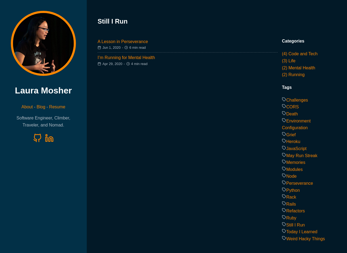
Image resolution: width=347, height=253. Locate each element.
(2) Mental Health (298, 68)
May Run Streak (301, 155)
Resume (57, 107)
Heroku (293, 141)
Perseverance (299, 183)
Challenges (297, 100)
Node (291, 176)
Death (292, 114)
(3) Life (288, 61)
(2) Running (293, 74)
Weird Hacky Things (305, 238)
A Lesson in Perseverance (123, 41)
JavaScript (296, 148)
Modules (294, 169)
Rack (291, 197)
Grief (291, 134)
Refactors (295, 211)
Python (293, 190)
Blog (41, 107)
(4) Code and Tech (299, 53)
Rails (291, 204)
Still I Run (295, 225)
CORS (292, 107)
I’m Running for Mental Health (126, 57)
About (27, 107)
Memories (295, 162)
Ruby (291, 218)
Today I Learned (301, 231)
